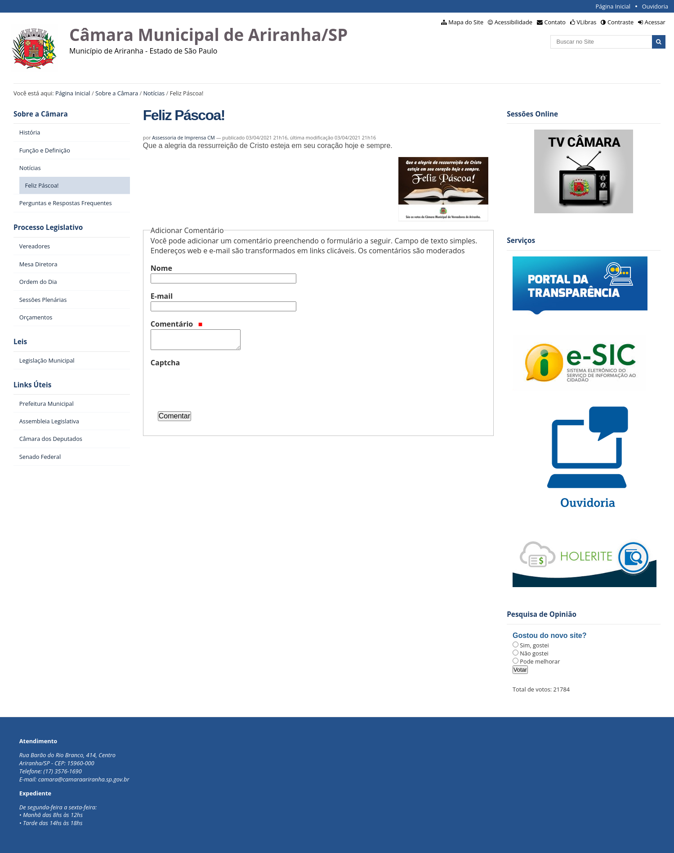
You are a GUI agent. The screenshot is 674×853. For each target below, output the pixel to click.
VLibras (587, 22)
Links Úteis (32, 385)
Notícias (154, 93)
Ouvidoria (655, 6)
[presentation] (219, 385)
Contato (555, 22)
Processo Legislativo (48, 227)
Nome (161, 268)
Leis (20, 341)
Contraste (620, 22)
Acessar (655, 22)
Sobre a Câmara (116, 93)
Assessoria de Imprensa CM (183, 137)
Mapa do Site (465, 22)
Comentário (177, 324)
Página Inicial (612, 6)
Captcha (165, 363)
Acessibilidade (513, 22)
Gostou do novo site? (549, 635)
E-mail (162, 296)
